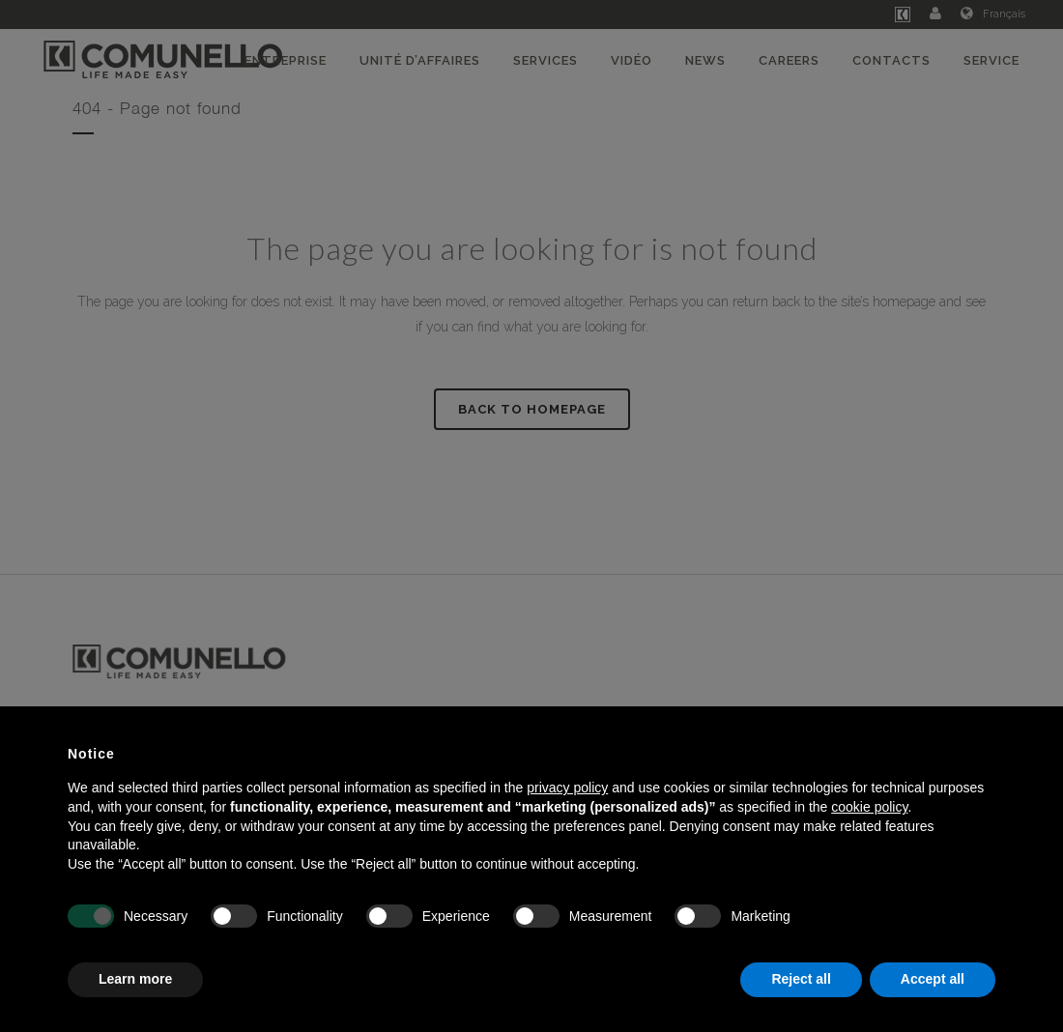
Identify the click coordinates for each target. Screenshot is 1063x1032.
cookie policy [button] (869, 807)
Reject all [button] (800, 979)
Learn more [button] (135, 979)
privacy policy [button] (567, 787)
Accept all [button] (932, 979)
